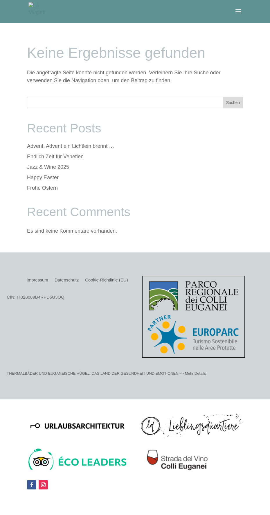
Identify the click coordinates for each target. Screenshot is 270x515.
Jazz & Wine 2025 (48, 167)
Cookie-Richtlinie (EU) (106, 280)
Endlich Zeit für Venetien (55, 156)
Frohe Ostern (42, 188)
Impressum (37, 280)
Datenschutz (67, 280)
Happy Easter (43, 177)
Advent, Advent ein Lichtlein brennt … (70, 146)
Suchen (233, 102)
